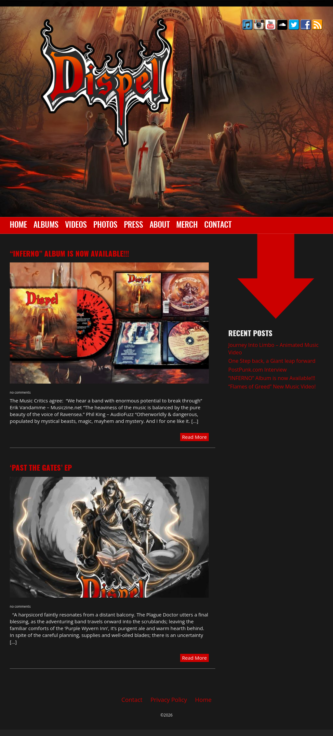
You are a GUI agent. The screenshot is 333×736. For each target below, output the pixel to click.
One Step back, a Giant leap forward (271, 360)
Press (133, 225)
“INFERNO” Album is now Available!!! (69, 254)
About (160, 225)
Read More (194, 437)
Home (18, 225)
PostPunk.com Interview (257, 369)
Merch (187, 225)
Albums (46, 225)
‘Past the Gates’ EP (41, 468)
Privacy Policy (169, 700)
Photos (105, 225)
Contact (218, 225)
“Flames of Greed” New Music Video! (272, 386)
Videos (76, 225)
